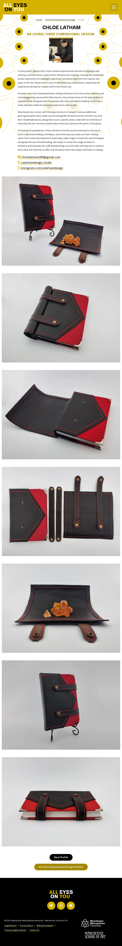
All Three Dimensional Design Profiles (61, 867)
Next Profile (61, 857)
